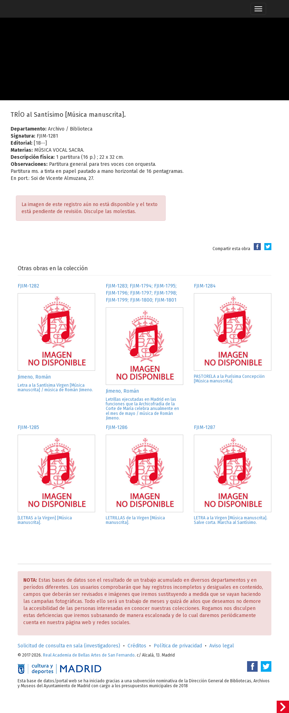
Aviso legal (221, 646)
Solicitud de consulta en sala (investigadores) (69, 646)
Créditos (137, 646)
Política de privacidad (178, 646)
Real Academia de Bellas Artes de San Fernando (89, 655)
